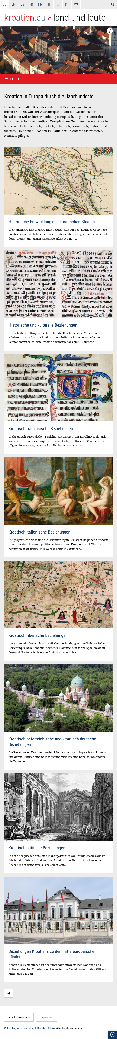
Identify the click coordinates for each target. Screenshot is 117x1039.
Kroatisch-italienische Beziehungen (39, 532)
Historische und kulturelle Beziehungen (43, 325)
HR (40, 4)
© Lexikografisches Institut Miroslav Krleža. (30, 1028)
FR (31, 4)
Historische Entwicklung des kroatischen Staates (52, 222)
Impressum (46, 1017)
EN (13, 4)
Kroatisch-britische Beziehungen (37, 848)
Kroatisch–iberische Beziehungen (38, 635)
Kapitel (15, 79)
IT (49, 4)
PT (67, 4)
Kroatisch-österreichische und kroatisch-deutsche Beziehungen (52, 741)
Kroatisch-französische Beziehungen (41, 428)
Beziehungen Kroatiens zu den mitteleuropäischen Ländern (53, 954)
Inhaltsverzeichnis (19, 1017)
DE (4, 4)
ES (22, 4)
